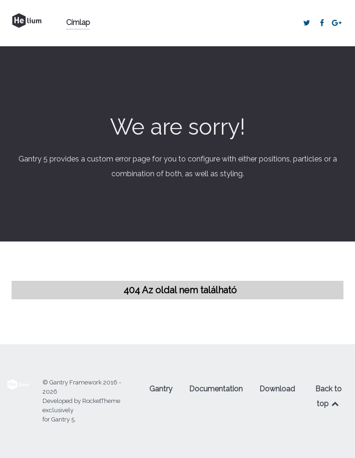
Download (277, 388)
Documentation (216, 388)
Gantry (160, 388)
